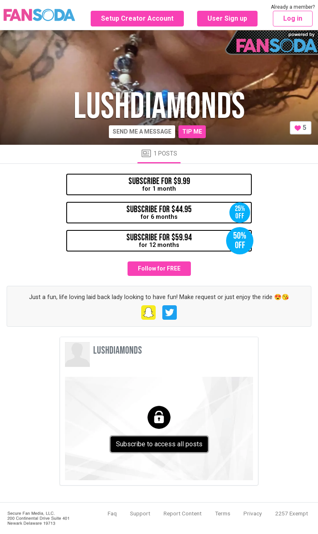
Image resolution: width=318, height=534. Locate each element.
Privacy (252, 513)
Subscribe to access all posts (159, 444)
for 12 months (189, 240)
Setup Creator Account (137, 18)
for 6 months (188, 212)
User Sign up (227, 18)
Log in (292, 18)
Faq (112, 513)
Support (140, 513)
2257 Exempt (291, 513)
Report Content (183, 513)
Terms (222, 513)
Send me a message (142, 131)
